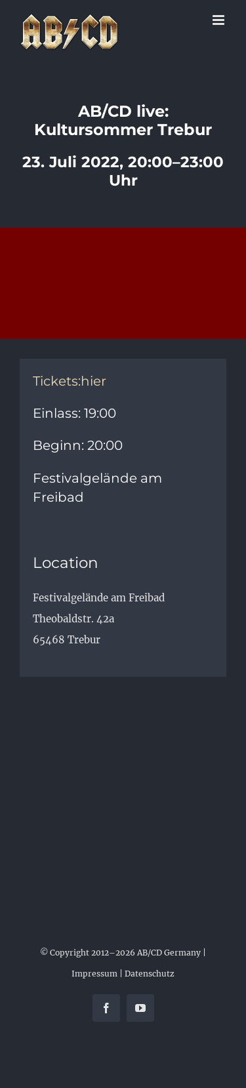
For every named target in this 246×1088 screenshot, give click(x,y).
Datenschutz (149, 973)
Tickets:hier (69, 381)
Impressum (94, 973)
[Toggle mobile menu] (219, 20)
